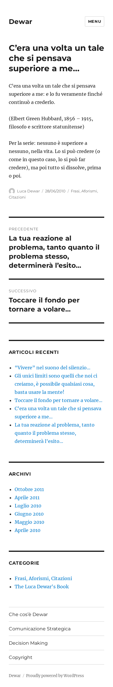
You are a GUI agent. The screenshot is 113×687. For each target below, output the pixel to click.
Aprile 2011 (27, 497)
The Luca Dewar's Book (42, 586)
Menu (94, 21)
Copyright (20, 657)
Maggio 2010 (29, 522)
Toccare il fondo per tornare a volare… (58, 400)
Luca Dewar (28, 191)
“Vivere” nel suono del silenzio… (52, 368)
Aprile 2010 (27, 530)
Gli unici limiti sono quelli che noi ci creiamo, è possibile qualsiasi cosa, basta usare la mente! (56, 384)
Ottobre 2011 (29, 489)
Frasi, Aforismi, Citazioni (43, 578)
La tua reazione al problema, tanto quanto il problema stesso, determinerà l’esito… (55, 433)
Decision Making (28, 643)
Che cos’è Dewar (28, 614)
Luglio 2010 (28, 506)
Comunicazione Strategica (40, 629)
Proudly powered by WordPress (55, 675)
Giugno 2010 (29, 514)
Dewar (20, 22)
